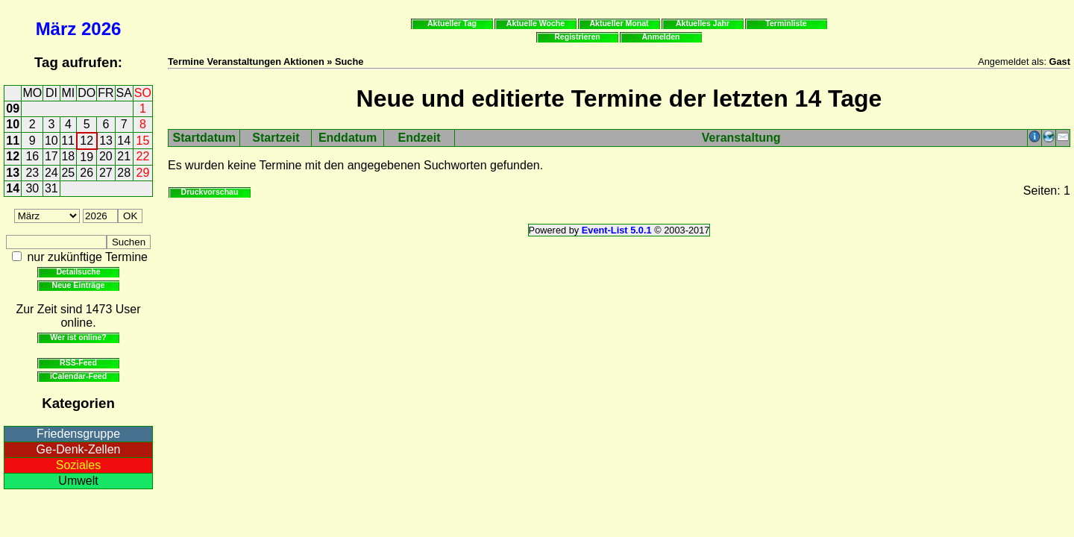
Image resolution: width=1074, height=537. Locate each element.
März (56, 29)
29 (143, 172)
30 (32, 188)
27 (106, 172)
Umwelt (78, 480)
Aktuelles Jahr (702, 23)
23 (32, 172)
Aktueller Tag (452, 23)
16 (32, 156)
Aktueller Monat (618, 23)
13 (106, 140)
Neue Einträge (78, 284)
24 (51, 172)
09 (12, 108)
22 (143, 156)
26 (86, 172)
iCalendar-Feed (78, 375)
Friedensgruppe (78, 433)
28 (124, 172)
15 (143, 140)
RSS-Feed (78, 362)
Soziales (78, 465)
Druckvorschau (210, 191)
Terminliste (785, 23)
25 (68, 172)
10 (12, 124)
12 (86, 140)
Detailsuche (78, 271)
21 (124, 156)
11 (12, 140)
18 (68, 156)
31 (51, 188)
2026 (101, 29)
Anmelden (661, 36)
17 (51, 156)
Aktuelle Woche (535, 23)
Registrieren (577, 36)
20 (106, 156)
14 (124, 140)
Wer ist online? (78, 337)
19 (86, 157)
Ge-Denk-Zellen (79, 449)
